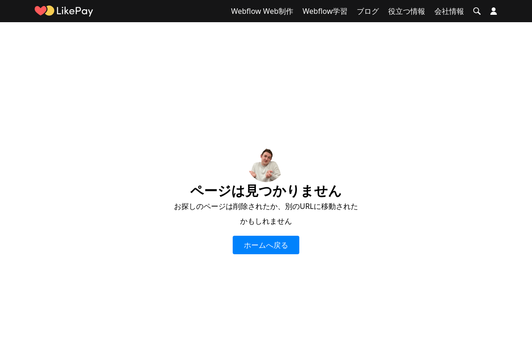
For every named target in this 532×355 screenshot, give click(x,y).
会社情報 (449, 11)
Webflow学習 (325, 11)
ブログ (368, 11)
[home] (64, 11)
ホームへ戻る (266, 245)
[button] (477, 11)
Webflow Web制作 (262, 11)
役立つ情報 (406, 11)
